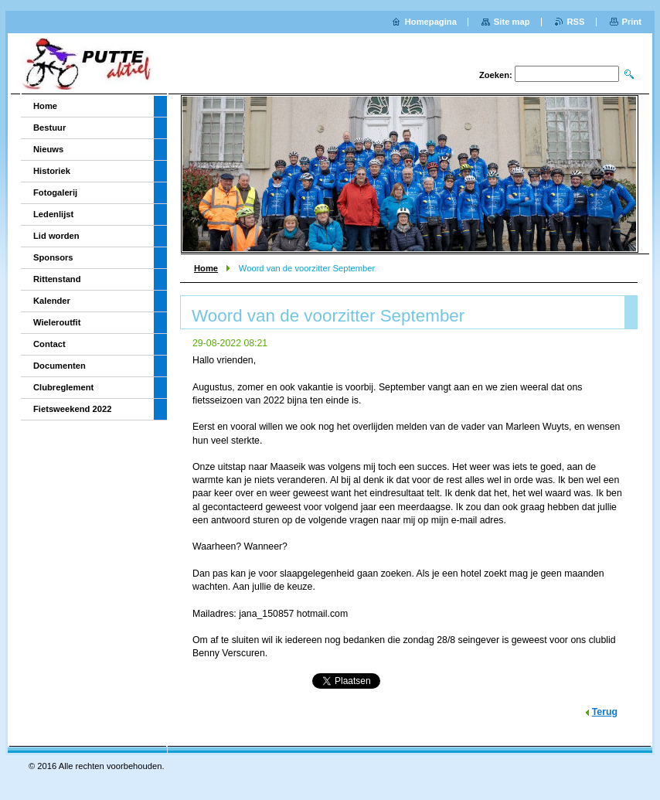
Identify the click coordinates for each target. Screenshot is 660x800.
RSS (576, 21)
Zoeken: (495, 75)
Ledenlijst (53, 214)
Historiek (51, 170)
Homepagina (431, 21)
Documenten (59, 365)
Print (631, 21)
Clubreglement (63, 387)
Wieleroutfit (56, 322)
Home (206, 268)
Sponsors (53, 257)
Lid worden (56, 235)
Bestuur (49, 127)
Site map (512, 21)
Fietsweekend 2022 (72, 409)
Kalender (51, 300)
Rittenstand (57, 279)
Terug (604, 711)
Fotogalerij (55, 192)
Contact (49, 344)
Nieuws (48, 149)
